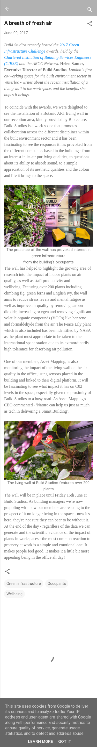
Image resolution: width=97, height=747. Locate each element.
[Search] (90, 10)
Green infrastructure (23, 583)
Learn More (40, 741)
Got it (64, 741)
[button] (90, 24)
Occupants (57, 583)
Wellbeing (14, 594)
